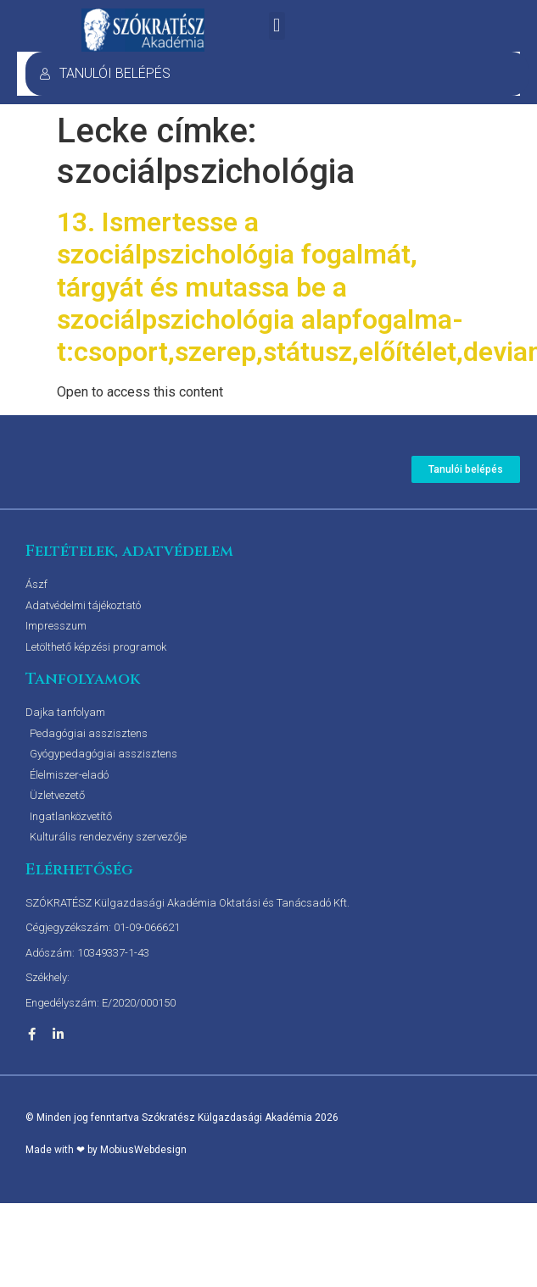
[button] (277, 26)
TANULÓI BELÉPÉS (105, 73)
